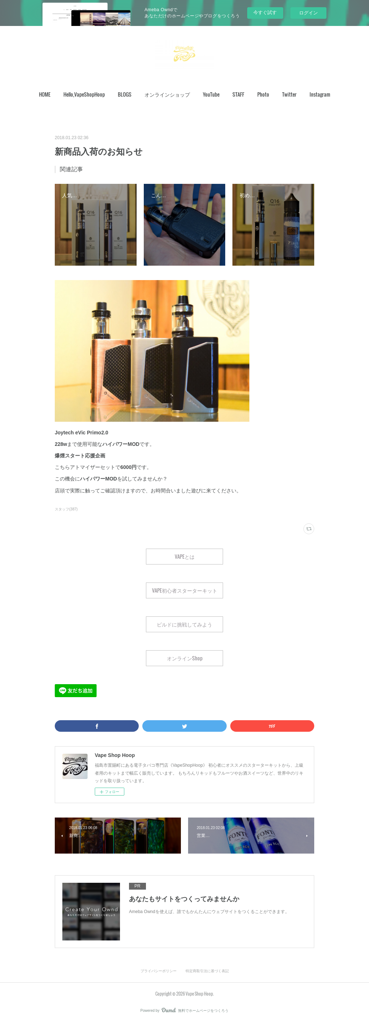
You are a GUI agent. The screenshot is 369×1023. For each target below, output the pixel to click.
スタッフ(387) (66, 509)
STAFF (238, 94)
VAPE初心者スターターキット (184, 590)
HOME (44, 94)
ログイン (308, 12)
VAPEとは (185, 556)
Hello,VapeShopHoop (84, 94)
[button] (44, 94)
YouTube (211, 94)
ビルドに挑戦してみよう (184, 624)
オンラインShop (185, 658)
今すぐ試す (265, 12)
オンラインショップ (167, 94)
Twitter (289, 94)
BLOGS (125, 94)
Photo (263, 94)
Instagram (320, 94)
